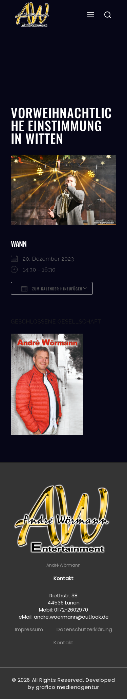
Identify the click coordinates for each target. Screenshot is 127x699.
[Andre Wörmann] (32, 15)
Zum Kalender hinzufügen (51, 289)
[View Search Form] (107, 15)
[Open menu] (91, 15)
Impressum (29, 629)
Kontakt (63, 642)
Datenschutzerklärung (84, 629)
